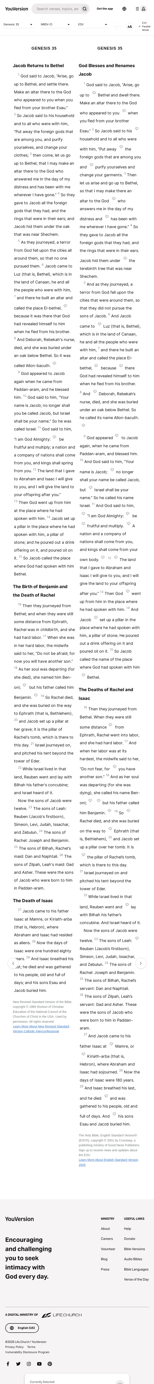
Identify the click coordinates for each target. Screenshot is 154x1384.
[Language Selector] (124, 8)
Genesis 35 (18, 24)
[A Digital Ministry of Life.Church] (77, 1312)
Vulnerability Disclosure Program (27, 1352)
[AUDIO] (117, 26)
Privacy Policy (14, 1347)
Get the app (105, 8)
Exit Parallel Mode (145, 26)
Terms (31, 1347)
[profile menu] (140, 8)
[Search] (55, 8)
